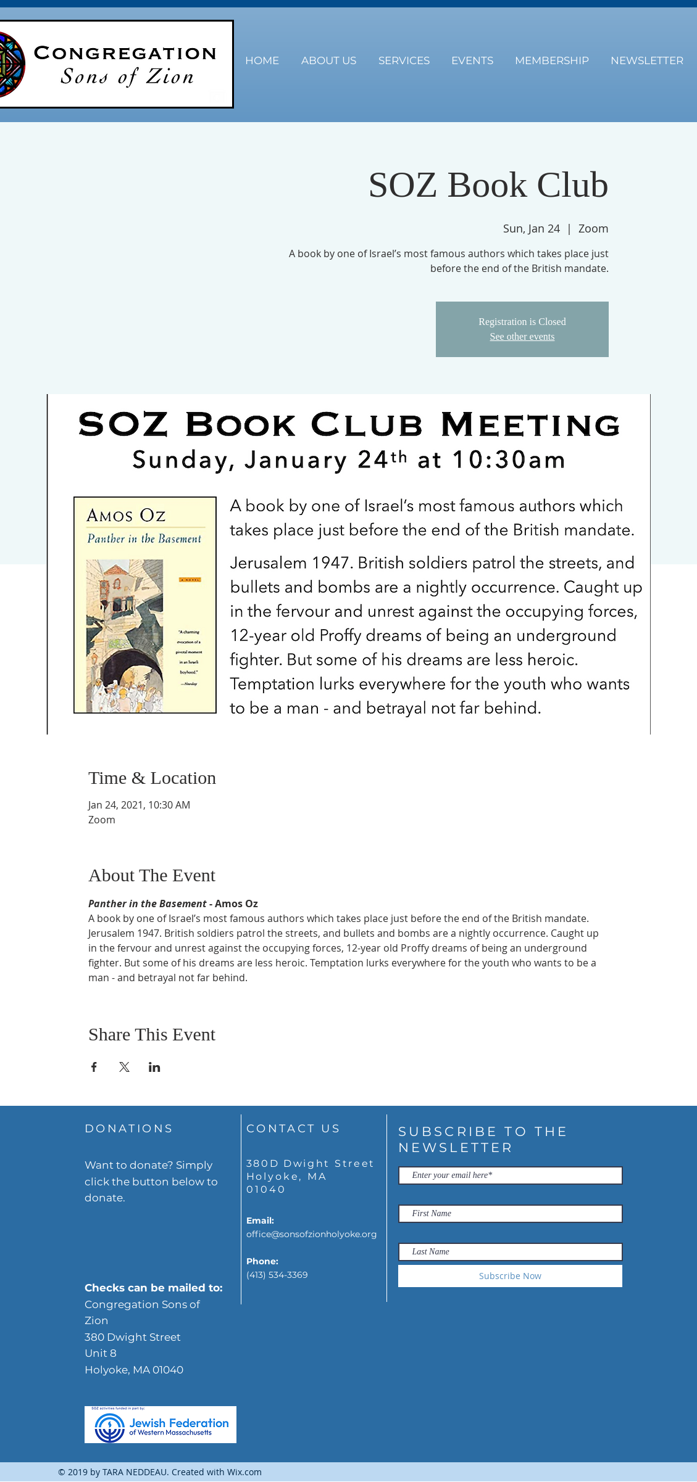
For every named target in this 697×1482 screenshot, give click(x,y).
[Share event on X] (124, 1067)
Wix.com (244, 1472)
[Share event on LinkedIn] (155, 1067)
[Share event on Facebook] (94, 1067)
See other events (522, 336)
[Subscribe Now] (510, 1276)
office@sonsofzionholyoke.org (311, 1234)
